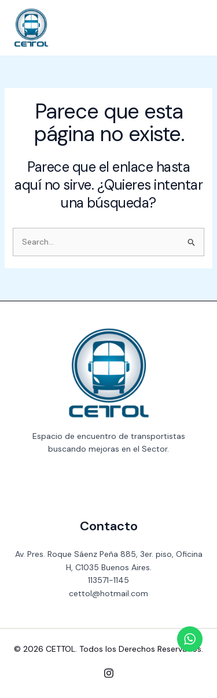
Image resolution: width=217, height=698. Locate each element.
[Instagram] (109, 673)
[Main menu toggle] (191, 27)
